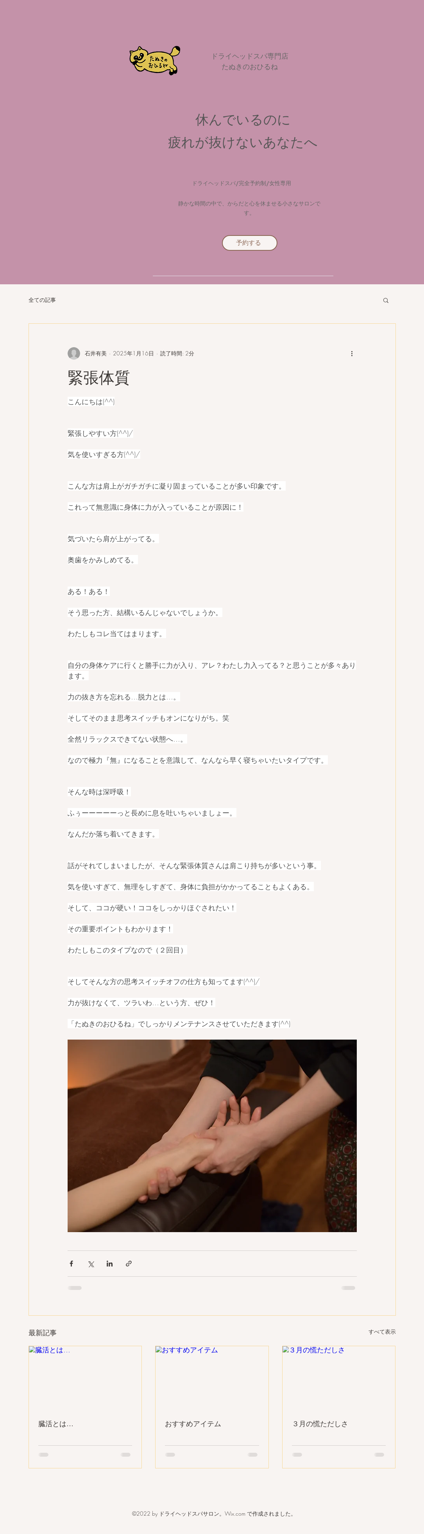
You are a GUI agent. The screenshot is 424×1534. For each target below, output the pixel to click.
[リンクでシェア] (128, 1263)
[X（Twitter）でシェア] (90, 1263)
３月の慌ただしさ (320, 1423)
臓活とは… (55, 1423)
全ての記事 (42, 299)
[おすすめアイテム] (212, 1377)
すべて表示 (382, 1331)
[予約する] (249, 243)
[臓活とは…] (85, 1377)
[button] (386, 300)
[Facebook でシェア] (71, 1263)
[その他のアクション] (352, 353)
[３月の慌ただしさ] (339, 1377)
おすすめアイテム (193, 1423)
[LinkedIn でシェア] (109, 1263)
